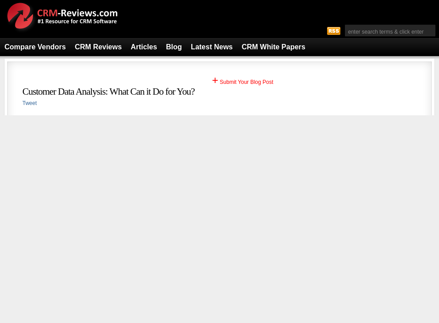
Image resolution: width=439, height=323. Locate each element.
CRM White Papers (273, 47)
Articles (144, 47)
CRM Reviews (98, 47)
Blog (174, 47)
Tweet (29, 103)
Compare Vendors (35, 47)
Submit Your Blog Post (242, 82)
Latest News (211, 47)
